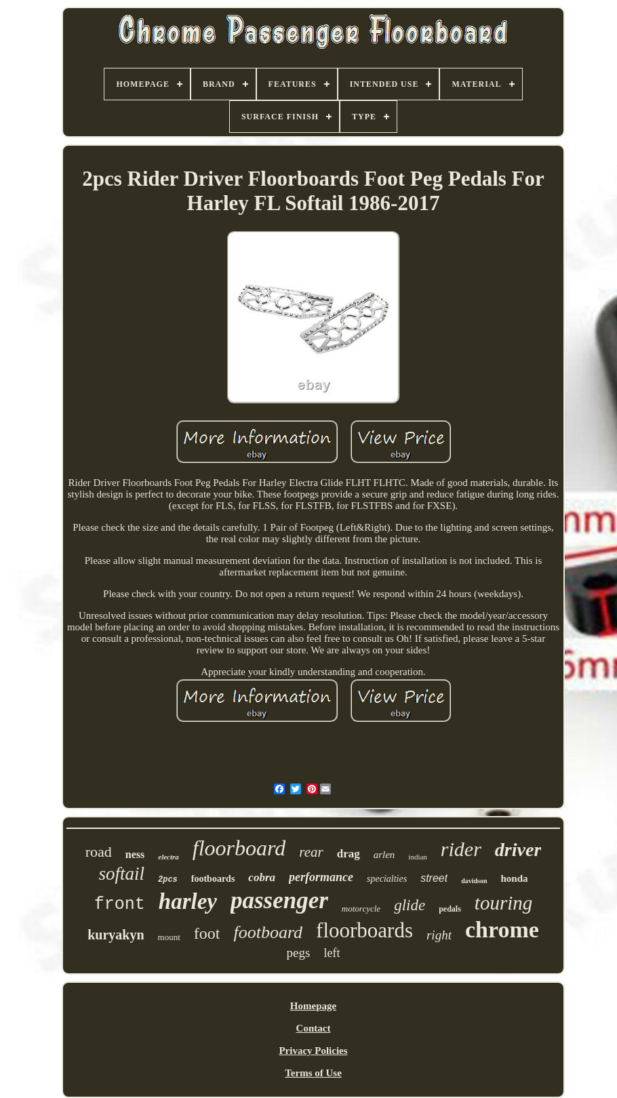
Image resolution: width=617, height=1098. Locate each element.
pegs (299, 953)
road (98, 851)
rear (311, 852)
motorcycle (361, 908)
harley (188, 901)
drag (348, 853)
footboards (213, 879)
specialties (387, 879)
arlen (384, 854)
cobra (261, 877)
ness (134, 854)
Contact (313, 1028)
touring (503, 903)
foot (207, 933)
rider (461, 849)
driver (518, 849)
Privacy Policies (313, 1050)
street (433, 878)
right (439, 935)
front (119, 904)
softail (121, 873)
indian (417, 857)
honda (514, 878)
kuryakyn (115, 934)
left (331, 953)
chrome (502, 929)
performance (321, 877)
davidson (474, 880)
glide (409, 905)
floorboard (239, 848)
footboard (267, 932)
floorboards (364, 930)
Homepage (313, 1005)
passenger (279, 900)
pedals (450, 909)
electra (168, 857)
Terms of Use (313, 1073)
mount (169, 937)
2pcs (168, 879)
